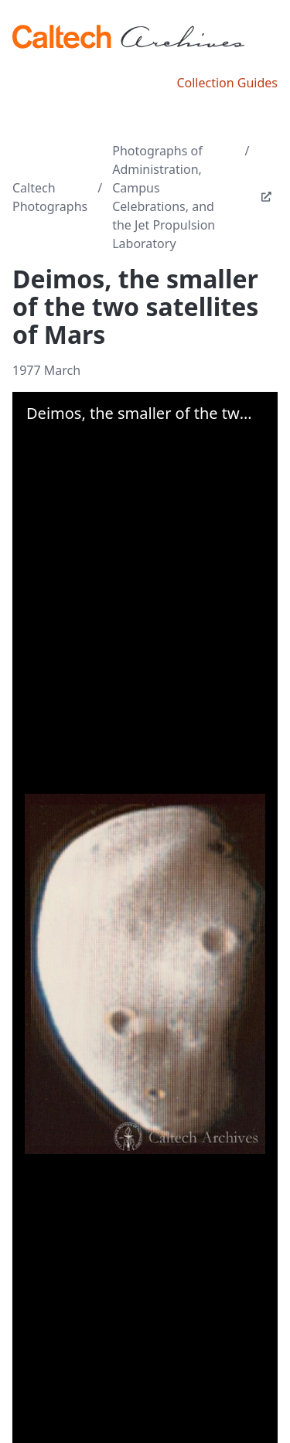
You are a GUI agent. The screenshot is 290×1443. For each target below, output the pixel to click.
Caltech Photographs (49, 197)
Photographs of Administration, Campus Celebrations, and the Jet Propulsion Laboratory (163, 197)
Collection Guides (227, 82)
